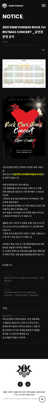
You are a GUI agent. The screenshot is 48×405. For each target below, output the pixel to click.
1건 (5, 45)
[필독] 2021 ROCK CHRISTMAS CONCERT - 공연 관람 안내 (24, 279)
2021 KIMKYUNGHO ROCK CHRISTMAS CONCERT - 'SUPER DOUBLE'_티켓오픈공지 (21, 294)
